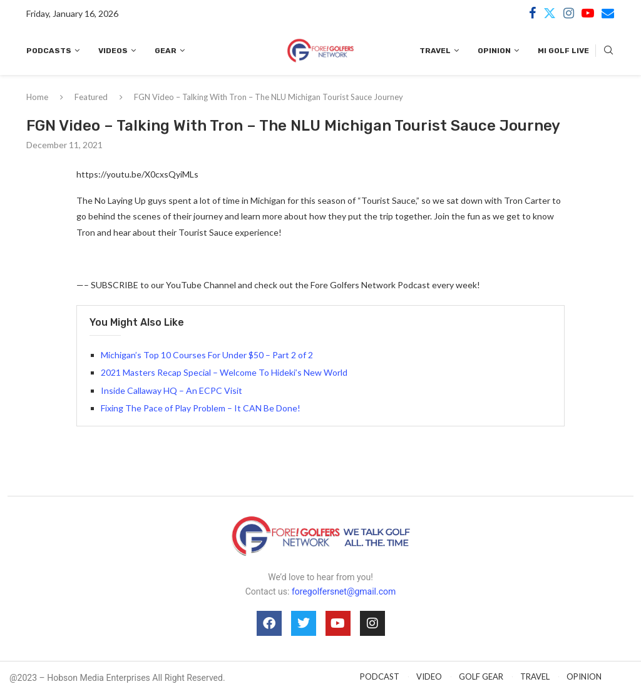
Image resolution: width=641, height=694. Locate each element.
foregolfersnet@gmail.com (344, 591)
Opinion (494, 50)
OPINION (584, 676)
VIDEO (429, 676)
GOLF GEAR (481, 676)
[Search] (608, 51)
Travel (435, 50)
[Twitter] (549, 13)
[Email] (608, 13)
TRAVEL (535, 676)
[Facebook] (532, 13)
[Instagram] (569, 13)
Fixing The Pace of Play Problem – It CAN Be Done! (200, 408)
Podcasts (48, 50)
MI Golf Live (563, 50)
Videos (113, 50)
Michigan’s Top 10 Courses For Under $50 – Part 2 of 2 (207, 355)
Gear (166, 50)
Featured (91, 97)
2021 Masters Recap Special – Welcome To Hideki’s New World (224, 372)
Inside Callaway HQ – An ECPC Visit (171, 390)
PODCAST (379, 676)
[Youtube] (588, 13)
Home (37, 97)
